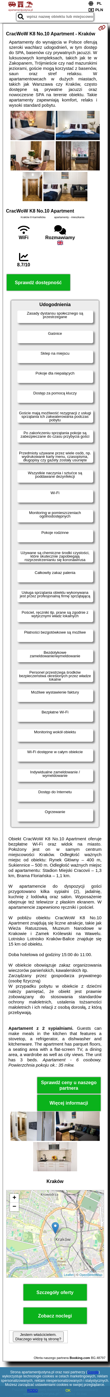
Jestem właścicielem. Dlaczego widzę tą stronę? (38, 1336)
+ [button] (14, 1198)
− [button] (14, 1207)
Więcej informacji (69, 1103)
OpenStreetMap (90, 1275)
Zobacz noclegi (55, 1315)
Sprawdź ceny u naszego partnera (69, 1085)
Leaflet (69, 1275)
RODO (32, 1391)
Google (93, 1372)
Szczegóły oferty (54, 1292)
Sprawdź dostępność (38, 282)
